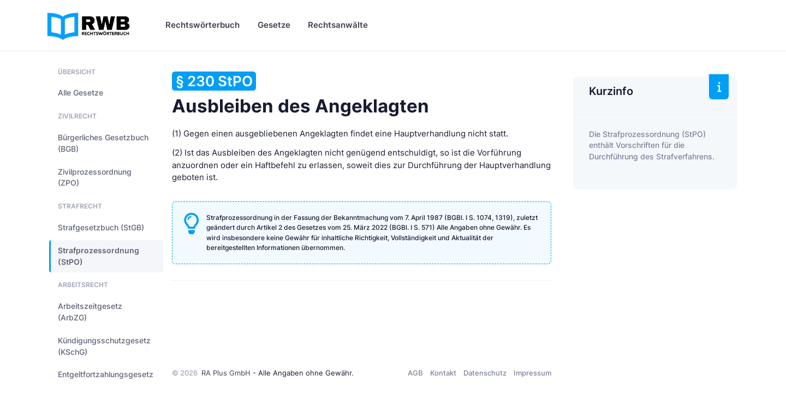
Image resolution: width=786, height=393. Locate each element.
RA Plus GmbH (226, 372)
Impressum (532, 372)
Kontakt (443, 372)
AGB (415, 372)
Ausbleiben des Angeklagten (300, 94)
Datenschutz (485, 372)
